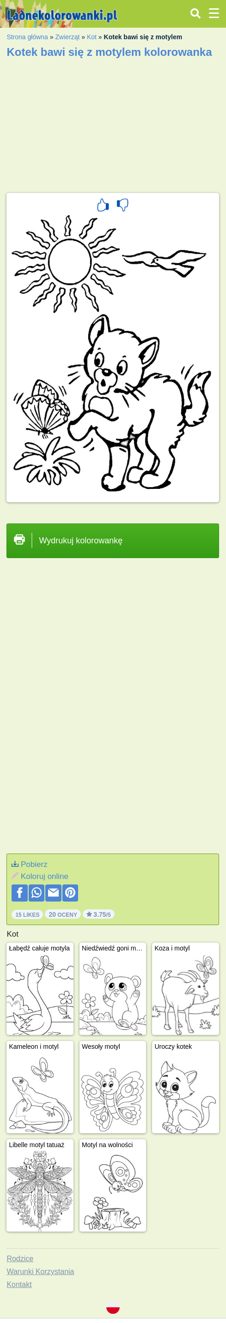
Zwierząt (67, 37)
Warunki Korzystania (40, 1271)
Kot (92, 37)
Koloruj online (44, 876)
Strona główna (27, 37)
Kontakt (18, 1284)
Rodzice (19, 1259)
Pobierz (34, 864)
